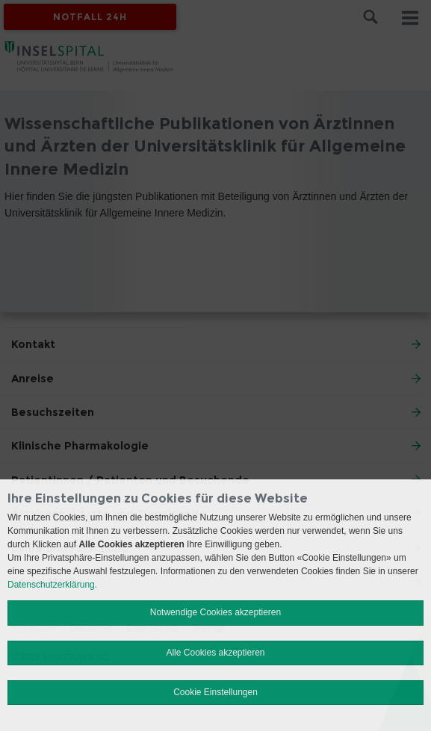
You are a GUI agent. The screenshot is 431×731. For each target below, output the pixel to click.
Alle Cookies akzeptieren (215, 652)
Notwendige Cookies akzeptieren (215, 612)
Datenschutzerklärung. (52, 584)
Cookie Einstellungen (215, 692)
